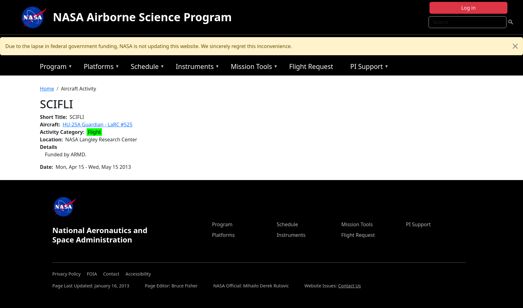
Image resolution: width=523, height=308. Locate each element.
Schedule (145, 67)
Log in (468, 7)
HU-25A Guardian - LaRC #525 (97, 124)
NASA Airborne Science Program (142, 17)
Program (54, 67)
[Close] (515, 46)
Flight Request (311, 66)
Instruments (196, 67)
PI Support (368, 67)
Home (47, 88)
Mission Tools (253, 67)
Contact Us (349, 286)
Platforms (100, 67)
